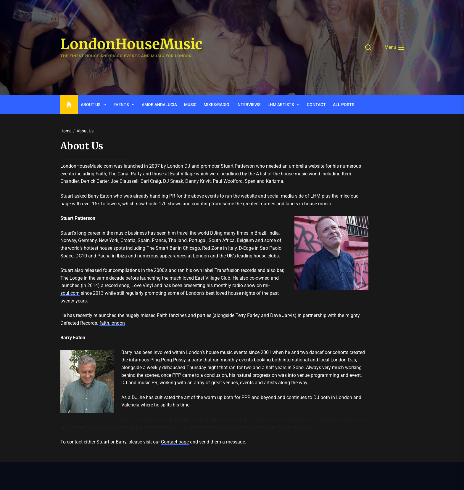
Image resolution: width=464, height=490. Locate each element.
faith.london (112, 323)
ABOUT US (90, 104)
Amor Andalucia (159, 104)
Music (190, 104)
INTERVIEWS (248, 104)
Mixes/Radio (216, 104)
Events (121, 104)
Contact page (175, 442)
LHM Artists (281, 104)
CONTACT (316, 104)
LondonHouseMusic (131, 44)
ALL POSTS (343, 104)
